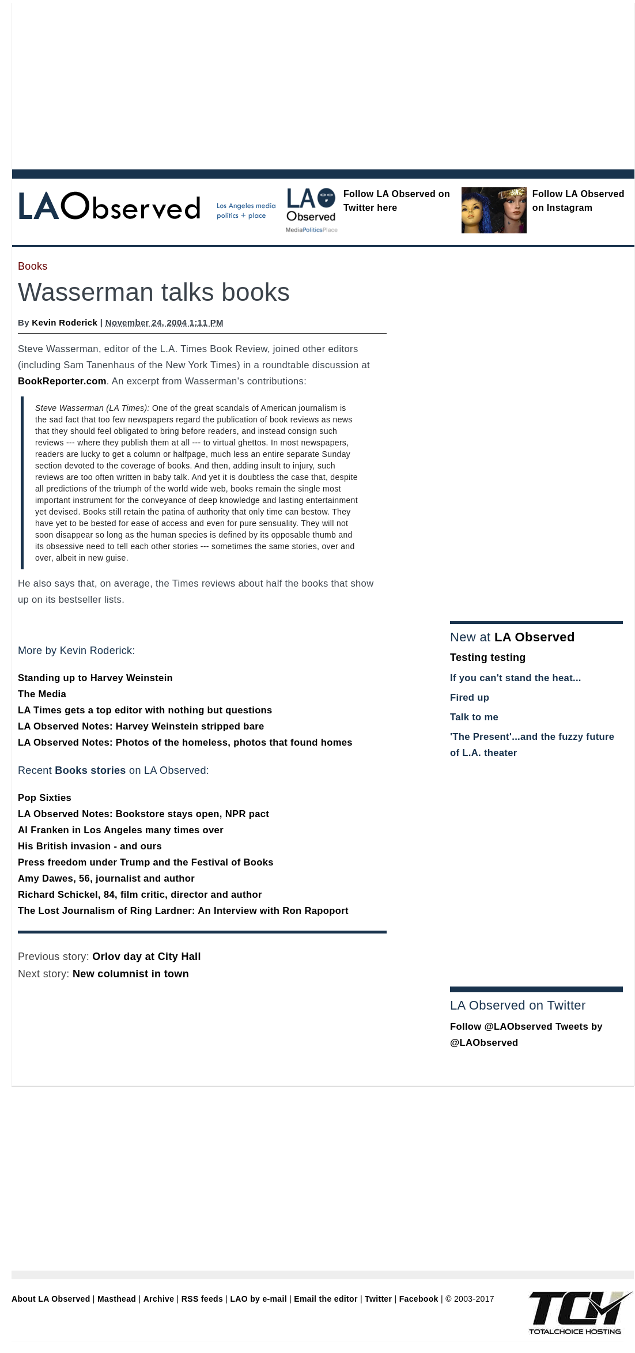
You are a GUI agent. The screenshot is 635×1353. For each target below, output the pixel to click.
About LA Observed (51, 1298)
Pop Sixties (44, 797)
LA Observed (534, 637)
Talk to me (474, 717)
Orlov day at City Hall (146, 956)
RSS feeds (202, 1298)
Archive (159, 1298)
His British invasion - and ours (90, 846)
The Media (42, 694)
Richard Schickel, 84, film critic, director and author (140, 894)
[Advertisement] (227, 83)
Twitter (378, 1298)
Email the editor (325, 1298)
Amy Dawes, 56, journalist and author (106, 878)
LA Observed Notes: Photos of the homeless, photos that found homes (185, 742)
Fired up (469, 697)
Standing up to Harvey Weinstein (95, 677)
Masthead (116, 1298)
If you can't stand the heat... (515, 677)
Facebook (419, 1298)
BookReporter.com (62, 381)
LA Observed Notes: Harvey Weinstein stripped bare (141, 726)
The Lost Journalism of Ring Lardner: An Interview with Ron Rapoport (183, 910)
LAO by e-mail (258, 1298)
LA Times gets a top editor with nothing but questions (145, 710)
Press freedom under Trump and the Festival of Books (146, 862)
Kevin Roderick (64, 322)
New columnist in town (131, 974)
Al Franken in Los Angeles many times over (121, 830)
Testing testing (488, 657)
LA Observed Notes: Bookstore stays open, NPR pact (143, 813)
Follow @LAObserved (501, 1026)
